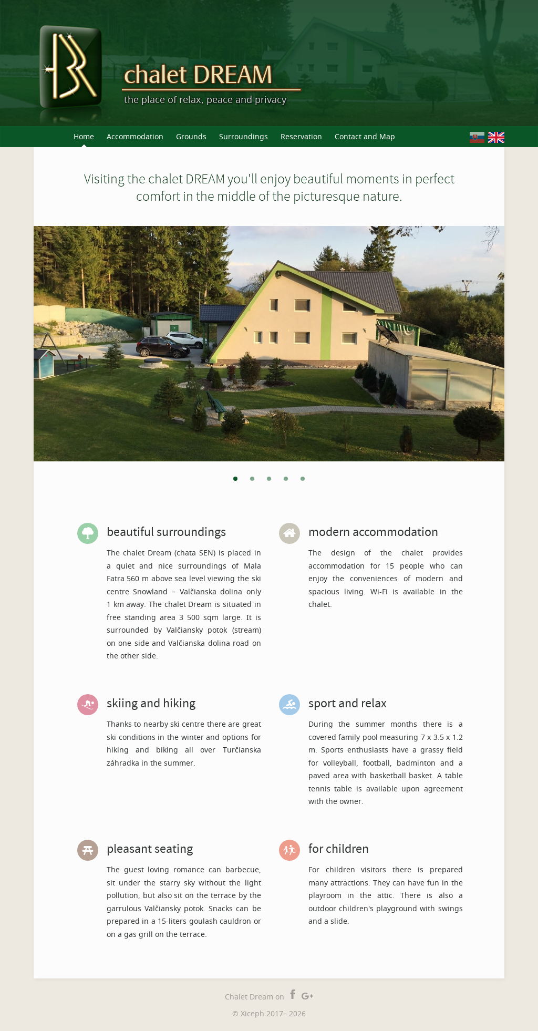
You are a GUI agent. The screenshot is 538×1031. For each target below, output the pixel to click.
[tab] (235, 478)
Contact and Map (365, 136)
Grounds (191, 136)
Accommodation (135, 136)
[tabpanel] (269, 343)
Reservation (301, 136)
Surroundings (243, 136)
